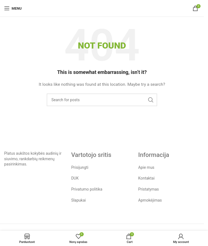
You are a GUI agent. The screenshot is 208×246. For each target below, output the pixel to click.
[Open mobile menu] (12, 8)
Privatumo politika (86, 189)
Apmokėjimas (150, 200)
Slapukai (78, 200)
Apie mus (146, 167)
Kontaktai (146, 178)
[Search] (102, 99)
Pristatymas (148, 189)
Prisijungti (79, 167)
